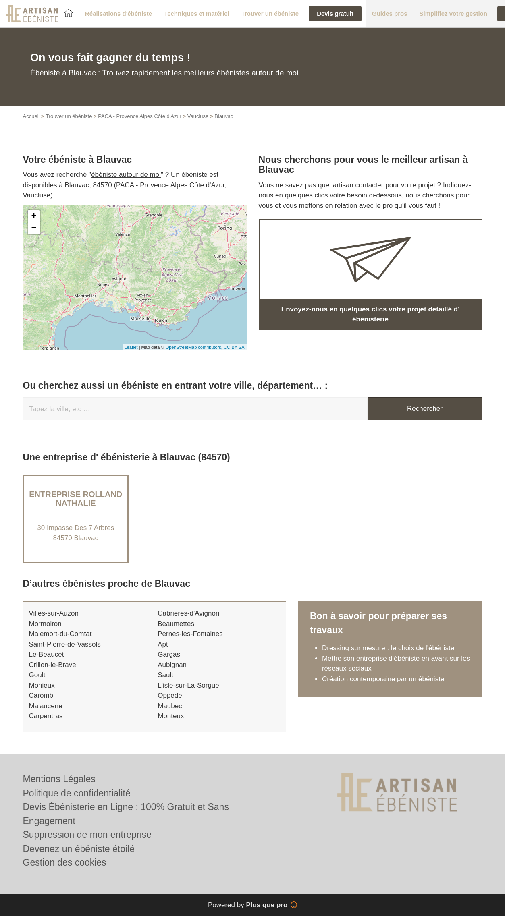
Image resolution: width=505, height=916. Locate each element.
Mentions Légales (59, 779)
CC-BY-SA (234, 347)
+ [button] (33, 216)
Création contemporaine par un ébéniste (383, 679)
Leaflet (131, 347)
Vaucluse (198, 116)
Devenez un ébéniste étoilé (79, 848)
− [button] (33, 228)
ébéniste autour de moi (126, 174)
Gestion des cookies (64, 862)
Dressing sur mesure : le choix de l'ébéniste (388, 648)
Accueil (31, 116)
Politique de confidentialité (77, 793)
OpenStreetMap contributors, (195, 347)
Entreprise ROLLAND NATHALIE (75, 499)
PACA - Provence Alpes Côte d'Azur (139, 116)
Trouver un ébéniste (69, 116)
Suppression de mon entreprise (87, 834)
